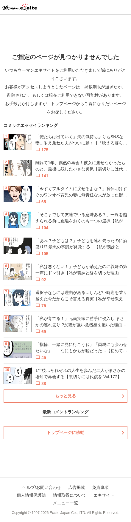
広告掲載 (76, 487)
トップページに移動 (65, 432)
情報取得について (69, 495)
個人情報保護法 (31, 495)
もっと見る (65, 395)
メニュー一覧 (65, 503)
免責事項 (100, 487)
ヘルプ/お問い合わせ (41, 487)
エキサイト (103, 495)
